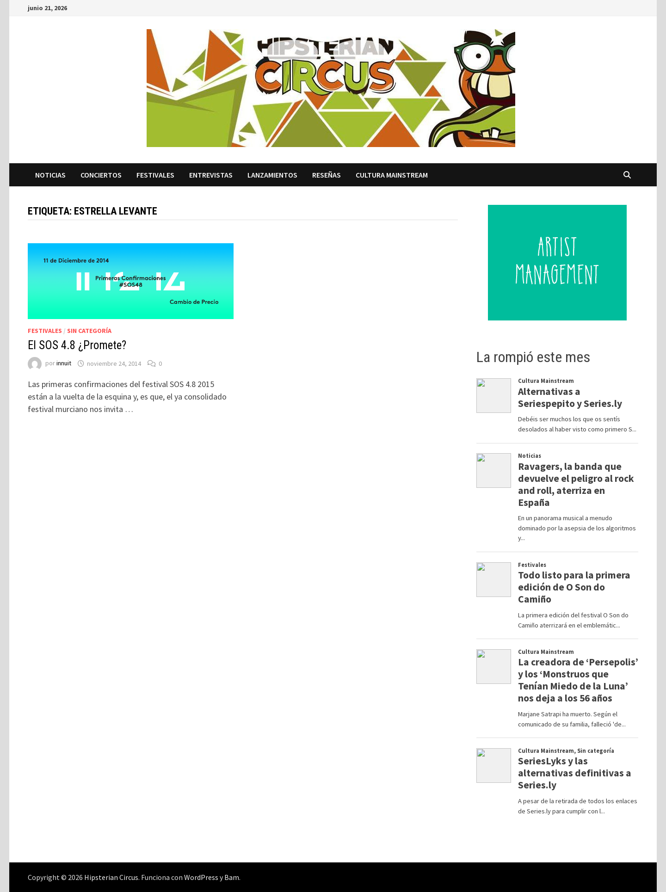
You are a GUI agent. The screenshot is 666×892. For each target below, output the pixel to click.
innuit (63, 363)
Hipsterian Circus (111, 877)
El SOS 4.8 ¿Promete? (77, 345)
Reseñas (326, 174)
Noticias (50, 174)
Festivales (155, 174)
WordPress (201, 877)
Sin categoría (89, 330)
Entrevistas (211, 174)
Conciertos (101, 174)
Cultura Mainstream (392, 174)
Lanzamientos (272, 174)
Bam (231, 877)
